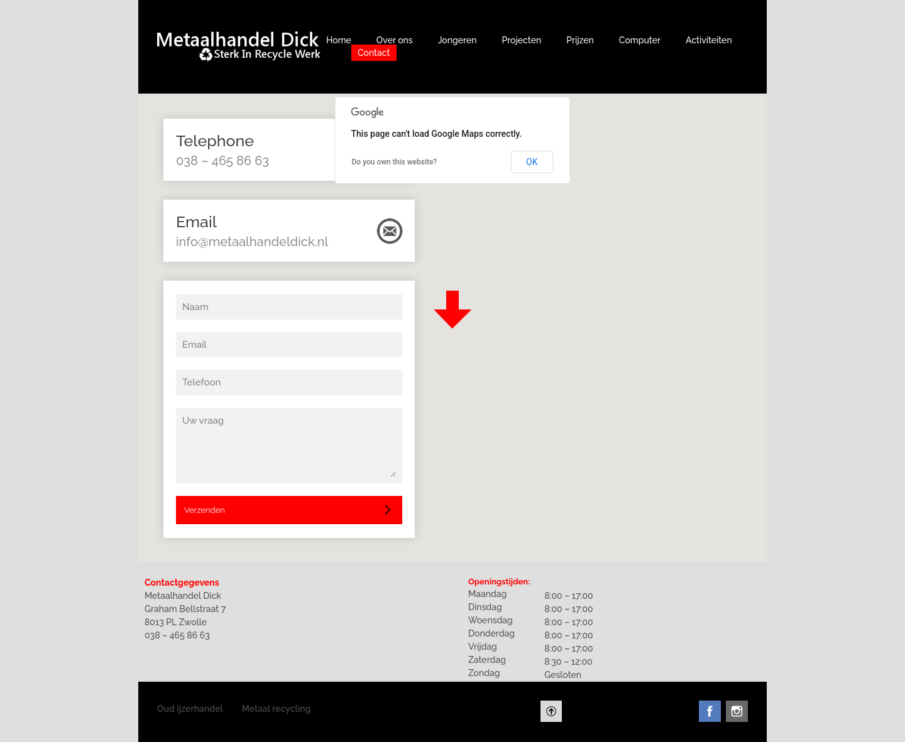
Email (194, 344)
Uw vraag (203, 420)
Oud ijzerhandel (190, 709)
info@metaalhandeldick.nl (252, 241)
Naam (195, 307)
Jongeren (457, 40)
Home (338, 40)
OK (531, 162)
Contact (374, 53)
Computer (640, 40)
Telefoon (201, 382)
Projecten (521, 40)
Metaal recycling (276, 709)
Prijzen (580, 40)
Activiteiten (709, 40)
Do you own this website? (394, 162)
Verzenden (204, 510)
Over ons (394, 40)
